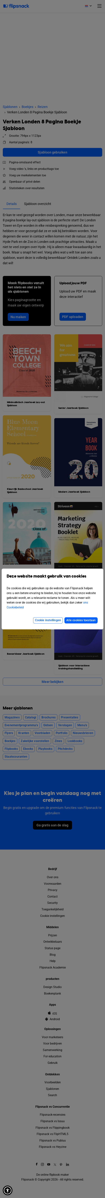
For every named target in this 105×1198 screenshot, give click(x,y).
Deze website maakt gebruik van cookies (52, 579)
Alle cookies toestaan (81, 620)
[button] (7, 1190)
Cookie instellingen (48, 620)
